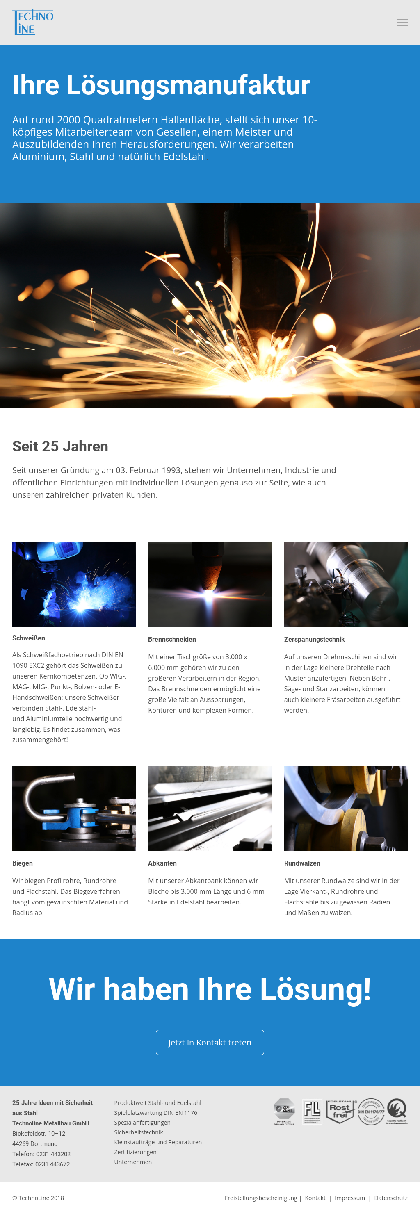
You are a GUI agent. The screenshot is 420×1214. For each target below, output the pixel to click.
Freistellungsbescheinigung (261, 1198)
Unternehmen (133, 1162)
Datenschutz (391, 1198)
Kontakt (315, 1198)
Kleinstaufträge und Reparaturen (158, 1142)
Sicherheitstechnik (138, 1132)
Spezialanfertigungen (142, 1122)
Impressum (350, 1198)
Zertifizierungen (135, 1152)
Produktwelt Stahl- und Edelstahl (157, 1103)
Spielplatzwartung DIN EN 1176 (156, 1112)
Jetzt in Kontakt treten (210, 1042)
